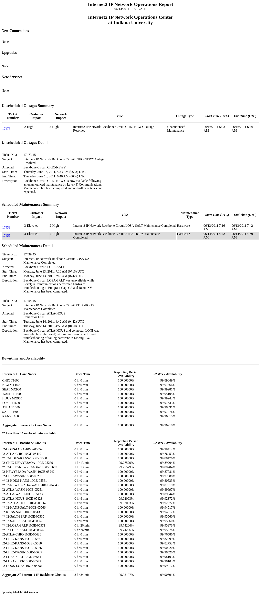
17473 (6, 128)
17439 (6, 227)
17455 (6, 235)
